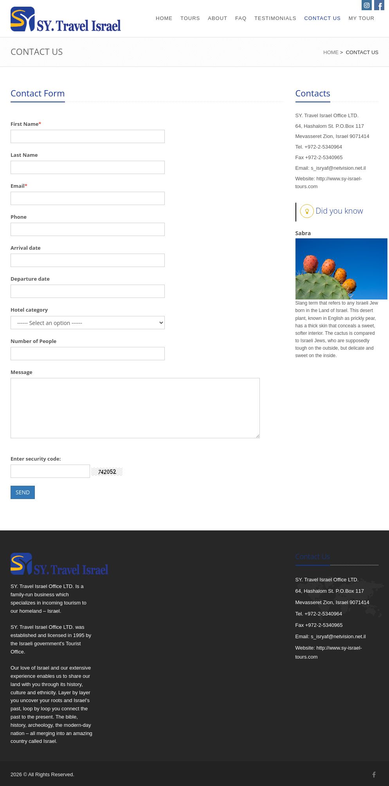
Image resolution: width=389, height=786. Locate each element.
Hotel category (29, 309)
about (217, 18)
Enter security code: (36, 458)
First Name (24, 123)
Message (21, 372)
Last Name (24, 154)
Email (18, 185)
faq (241, 18)
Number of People (33, 341)
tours (190, 18)
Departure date (30, 278)
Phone (19, 216)
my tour (362, 18)
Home (331, 52)
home (164, 18)
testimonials (275, 18)
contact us (322, 18)
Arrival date (26, 247)
